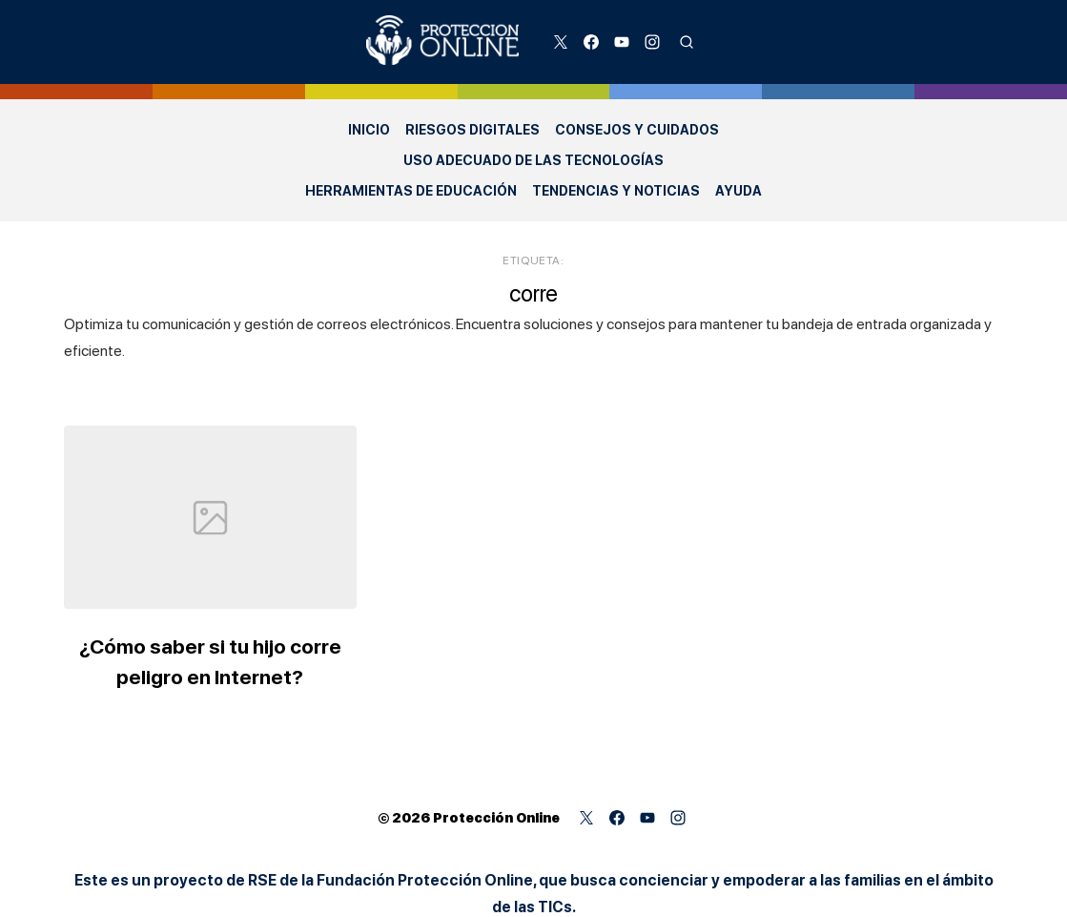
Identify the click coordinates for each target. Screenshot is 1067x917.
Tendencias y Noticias (616, 190)
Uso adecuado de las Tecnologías (533, 160)
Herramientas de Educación (411, 190)
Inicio (369, 129)
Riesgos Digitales (472, 129)
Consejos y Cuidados (637, 129)
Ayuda (738, 190)
